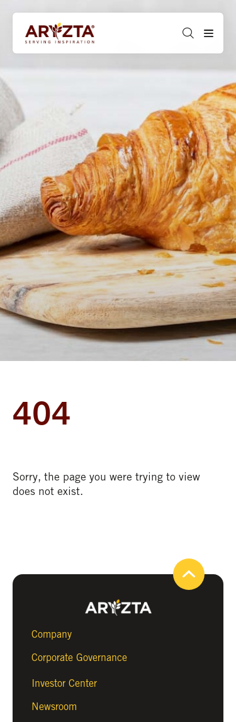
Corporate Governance (79, 658)
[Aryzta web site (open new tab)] (72, 33)
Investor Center (64, 683)
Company (51, 634)
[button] (183, 33)
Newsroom (54, 707)
